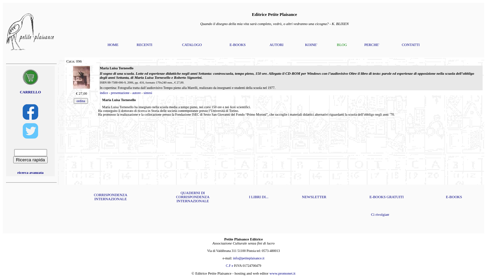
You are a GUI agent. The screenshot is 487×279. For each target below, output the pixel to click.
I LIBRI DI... (259, 197)
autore (136, 93)
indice (104, 93)
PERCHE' (371, 45)
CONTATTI (411, 45)
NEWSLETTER (314, 197)
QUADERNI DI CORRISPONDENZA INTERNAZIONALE (192, 197)
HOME (113, 45)
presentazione (120, 93)
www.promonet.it (283, 273)
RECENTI (144, 45)
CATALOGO (192, 45)
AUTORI (276, 45)
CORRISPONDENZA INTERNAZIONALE (110, 197)
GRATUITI (395, 197)
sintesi (147, 93)
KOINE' (311, 45)
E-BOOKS (238, 45)
